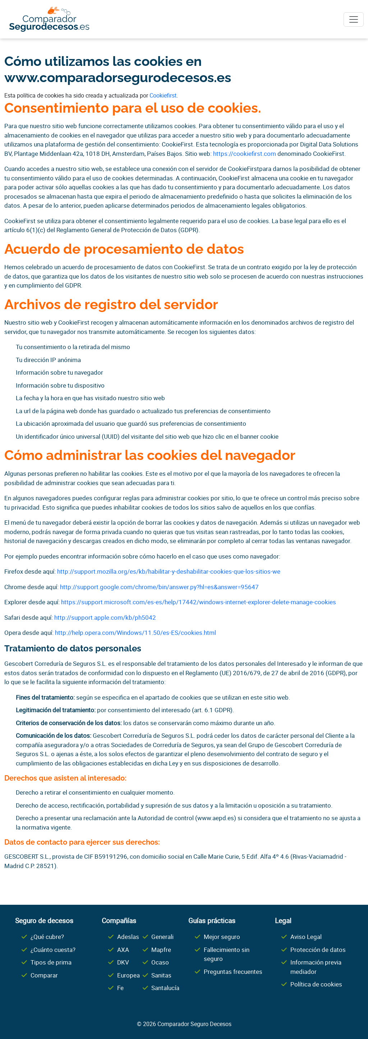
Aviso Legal (306, 936)
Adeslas (128, 936)
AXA (123, 949)
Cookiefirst (163, 95)
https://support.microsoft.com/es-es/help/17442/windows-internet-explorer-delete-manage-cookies (198, 602)
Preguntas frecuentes (233, 971)
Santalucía (165, 988)
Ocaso (160, 962)
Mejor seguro (222, 936)
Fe (120, 988)
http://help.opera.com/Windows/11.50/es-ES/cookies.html (135, 632)
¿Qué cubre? (47, 936)
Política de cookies (316, 984)
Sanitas (161, 975)
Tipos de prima (51, 962)
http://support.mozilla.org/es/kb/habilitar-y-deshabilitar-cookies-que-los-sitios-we (168, 571)
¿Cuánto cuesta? (53, 949)
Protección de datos (318, 949)
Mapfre (161, 949)
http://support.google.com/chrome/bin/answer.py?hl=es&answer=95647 (159, 587)
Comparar (44, 975)
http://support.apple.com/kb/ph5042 (105, 617)
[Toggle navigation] (354, 19)
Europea (128, 975)
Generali (162, 936)
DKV (123, 962)
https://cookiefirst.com (244, 153)
